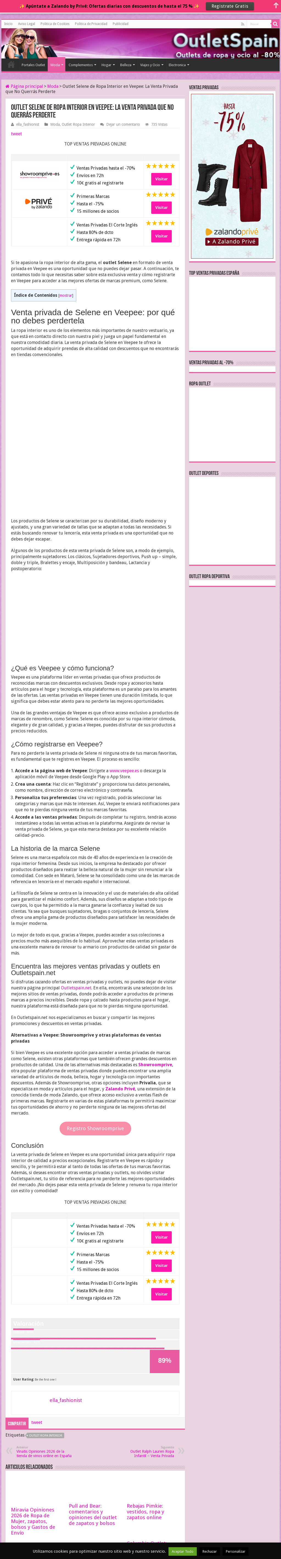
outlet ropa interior (45, 1359)
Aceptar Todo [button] (182, 1551)
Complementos (81, 65)
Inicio (8, 24)
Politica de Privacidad (91, 24)
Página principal (24, 86)
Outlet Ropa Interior (78, 124)
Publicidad (120, 24)
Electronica (177, 65)
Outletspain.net (76, 911)
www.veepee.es (124, 694)
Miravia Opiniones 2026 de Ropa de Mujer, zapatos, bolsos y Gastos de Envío (33, 1444)
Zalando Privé (120, 1012)
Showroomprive (155, 988)
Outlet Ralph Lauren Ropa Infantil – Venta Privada (146, 1375)
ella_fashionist (27, 124)
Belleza (125, 65)
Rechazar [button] (210, 1551)
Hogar (106, 65)
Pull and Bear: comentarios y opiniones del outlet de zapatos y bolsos (93, 1437)
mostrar (66, 295)
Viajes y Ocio (150, 65)
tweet (16, 133)
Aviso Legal (26, 24)
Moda (55, 65)
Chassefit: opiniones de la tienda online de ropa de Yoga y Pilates (95, 1503)
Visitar (161, 179)
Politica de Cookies (55, 24)
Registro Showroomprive (95, 1052)
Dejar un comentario (123, 124)
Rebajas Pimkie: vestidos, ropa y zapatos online (145, 1435)
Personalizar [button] (235, 1551)
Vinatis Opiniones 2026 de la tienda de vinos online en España (44, 1375)
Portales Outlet (33, 65)
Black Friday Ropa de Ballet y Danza (35, 1500)
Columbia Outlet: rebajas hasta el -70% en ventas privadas (152, 1472)
